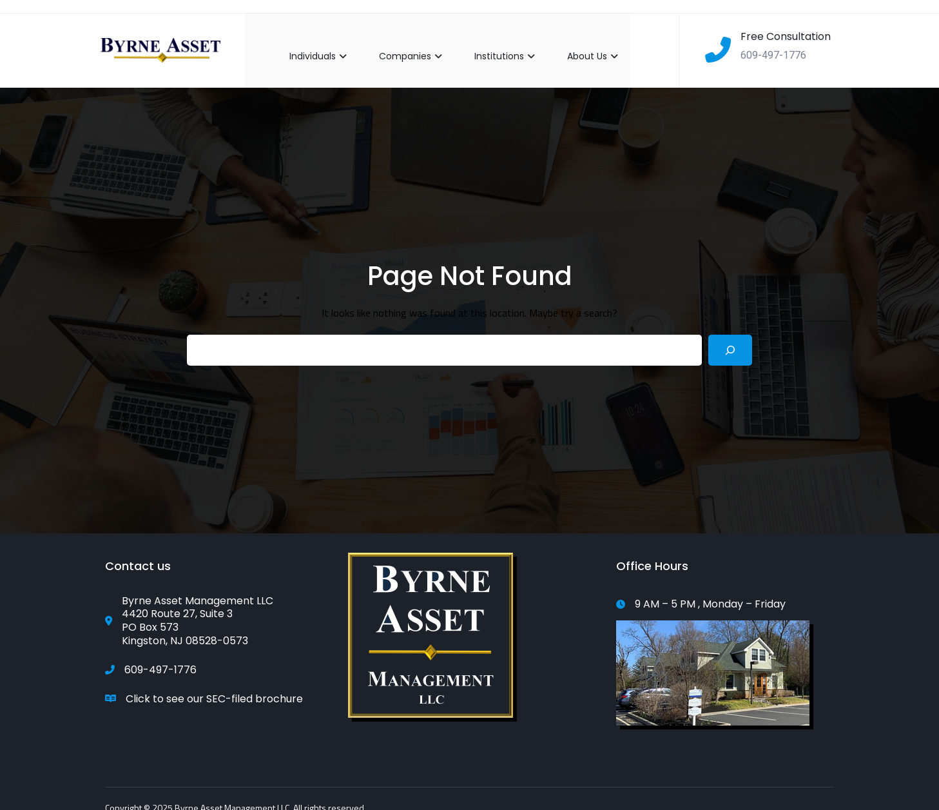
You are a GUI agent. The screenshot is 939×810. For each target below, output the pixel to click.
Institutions (492, 43)
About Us (580, 43)
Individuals (305, 43)
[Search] (730, 337)
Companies (398, 43)
